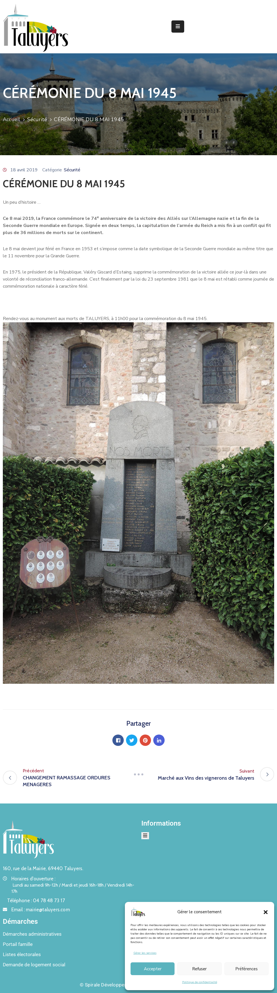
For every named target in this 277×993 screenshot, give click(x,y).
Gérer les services (144, 953)
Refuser (199, 969)
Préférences (246, 969)
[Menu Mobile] (177, 26)
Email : (40, 909)
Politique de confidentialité (199, 982)
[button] (265, 912)
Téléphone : (36, 900)
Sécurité (37, 119)
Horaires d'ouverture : (33, 879)
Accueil (11, 119)
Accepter (152, 969)
